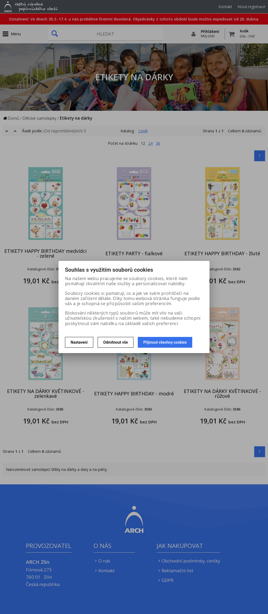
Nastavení (79, 342)
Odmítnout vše (115, 342)
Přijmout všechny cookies (165, 342)
